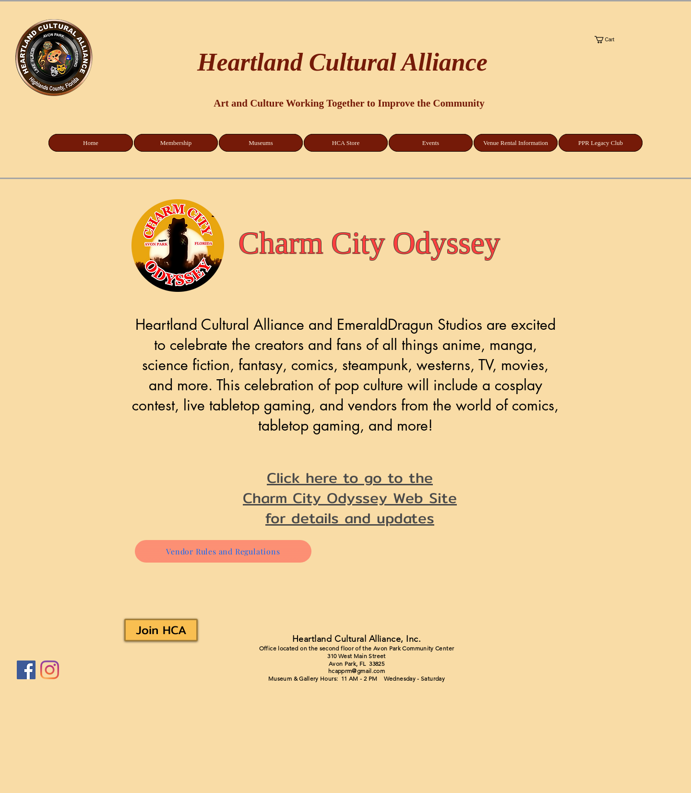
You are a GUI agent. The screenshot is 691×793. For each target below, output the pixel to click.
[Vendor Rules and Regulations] (223, 551)
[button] (639, 39)
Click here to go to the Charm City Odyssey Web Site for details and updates (350, 497)
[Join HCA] (161, 630)
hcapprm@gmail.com (356, 670)
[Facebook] (26, 670)
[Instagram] (49, 670)
